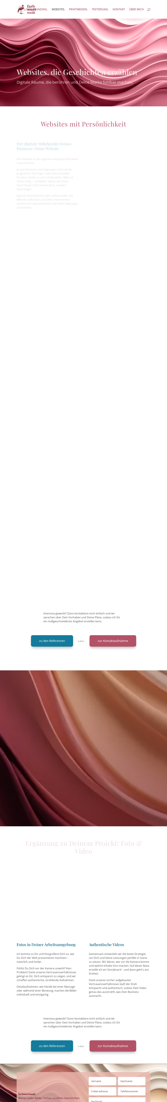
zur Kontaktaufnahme (113, 641)
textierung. (100, 9)
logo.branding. (36, 9)
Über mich (136, 9)
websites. (58, 9)
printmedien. (78, 9)
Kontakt (119, 9)
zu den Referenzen (52, 641)
